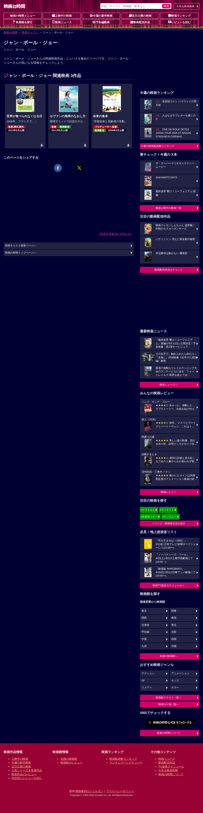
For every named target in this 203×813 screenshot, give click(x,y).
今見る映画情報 (168, 770)
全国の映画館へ (169, 656)
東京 (144, 611)
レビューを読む (179, 22)
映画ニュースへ (169, 384)
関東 (173, 611)
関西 (144, 617)
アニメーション (180, 673)
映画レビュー (168, 492)
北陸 (173, 632)
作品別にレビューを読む (26, 778)
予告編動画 (101, 22)
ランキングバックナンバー (126, 762)
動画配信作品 (140, 22)
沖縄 (173, 646)
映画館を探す (23, 22)
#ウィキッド (167, 509)
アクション (148, 673)
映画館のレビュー (71, 762)
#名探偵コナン (149, 516)
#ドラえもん (148, 509)
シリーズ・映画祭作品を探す (168, 523)
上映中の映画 (62, 15)
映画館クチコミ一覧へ (168, 697)
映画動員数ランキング (123, 758)
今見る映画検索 (185, 6)
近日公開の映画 (140, 15)
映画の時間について (168, 732)
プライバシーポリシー (120, 791)
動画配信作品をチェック (168, 269)
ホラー (175, 687)
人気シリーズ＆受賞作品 (26, 770)
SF (143, 680)
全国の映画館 (68, 758)
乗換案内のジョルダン (89, 791)
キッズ (175, 680)
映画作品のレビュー (23, 774)
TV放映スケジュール (171, 766)
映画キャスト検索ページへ (20, 245)
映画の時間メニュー (22, 15)
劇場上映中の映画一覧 (168, 207)
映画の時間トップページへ (20, 252)
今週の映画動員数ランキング (157, 146)
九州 (144, 646)
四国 (173, 639)
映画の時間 (10, 32)
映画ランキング (179, 15)
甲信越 (145, 632)
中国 (144, 639)
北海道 (145, 625)
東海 (173, 617)
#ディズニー (169, 516)
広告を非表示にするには (115, 233)
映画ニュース (62, 22)
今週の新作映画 (101, 15)
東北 (173, 625)
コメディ (147, 687)
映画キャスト (30, 32)
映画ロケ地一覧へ (168, 704)
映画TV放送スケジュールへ (168, 585)
